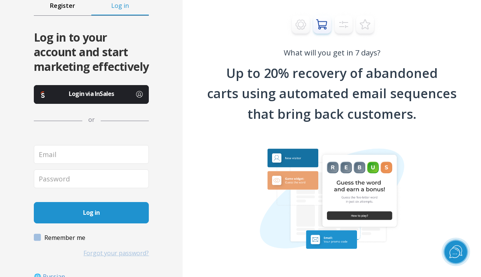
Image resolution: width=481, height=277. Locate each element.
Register (62, 6)
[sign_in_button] (91, 212)
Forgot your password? (116, 253)
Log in (120, 6)
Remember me (60, 238)
